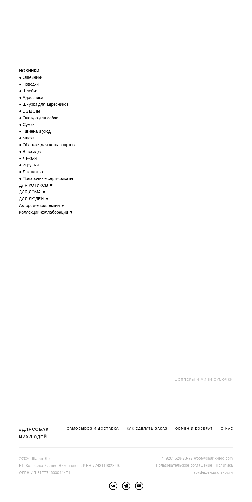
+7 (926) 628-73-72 (176, 458)
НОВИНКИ (29, 70)
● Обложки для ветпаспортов (47, 144)
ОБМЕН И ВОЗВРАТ (194, 428)
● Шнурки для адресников (44, 104)
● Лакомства (31, 171)
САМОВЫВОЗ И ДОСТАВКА (93, 428)
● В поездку (30, 151)
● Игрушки (29, 165)
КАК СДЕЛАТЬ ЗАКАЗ (147, 428)
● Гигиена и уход (35, 131)
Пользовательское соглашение (184, 465)
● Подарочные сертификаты (46, 178)
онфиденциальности (214, 472)
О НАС (227, 428)
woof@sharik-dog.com (213, 458)
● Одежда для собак (38, 117)
